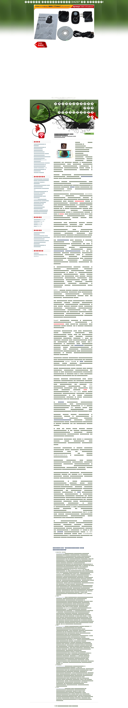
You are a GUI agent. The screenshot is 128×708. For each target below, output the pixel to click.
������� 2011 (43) (39, 219)
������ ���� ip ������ (39, 183)
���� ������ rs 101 (40, 167)
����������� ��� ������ (68, 336)
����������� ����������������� (42, 156)
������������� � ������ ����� (41, 192)
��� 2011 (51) (37, 226)
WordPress (36, 256)
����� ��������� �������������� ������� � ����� (41, 212)
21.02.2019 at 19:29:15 (60, 553)
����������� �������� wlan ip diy (40, 159)
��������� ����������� (39, 151)
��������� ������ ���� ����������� (41, 179)
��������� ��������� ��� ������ (40, 196)
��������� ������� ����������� (42, 238)
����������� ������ (39, 233)
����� (36, 253)
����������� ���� (41, 153)
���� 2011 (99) (38, 222)
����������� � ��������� (40, 148)
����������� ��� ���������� (63, 134)
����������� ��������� (39, 208)
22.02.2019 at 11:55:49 (60, 626)
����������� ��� (41, 235)
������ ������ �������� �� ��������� (40, 204)
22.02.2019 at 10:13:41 (60, 666)
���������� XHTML (40, 254)
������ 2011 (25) (39, 221)
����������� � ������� (40, 170)
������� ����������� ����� (42, 162)
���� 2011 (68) (38, 224)
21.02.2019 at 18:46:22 (60, 597)
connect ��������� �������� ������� (41, 200)
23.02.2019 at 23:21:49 (60, 688)
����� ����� (39, 172)
